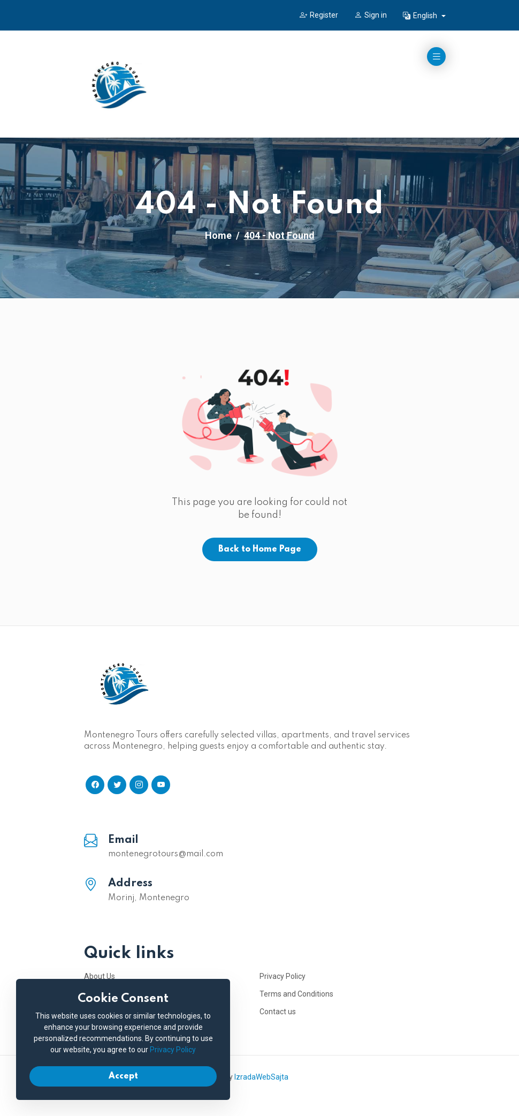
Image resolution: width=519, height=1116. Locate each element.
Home (218, 235)
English (421, 15)
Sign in (370, 15)
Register (319, 15)
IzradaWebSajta (261, 1077)
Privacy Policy (283, 976)
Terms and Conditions (296, 994)
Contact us (278, 1011)
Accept (123, 1076)
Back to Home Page (259, 549)
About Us (99, 976)
